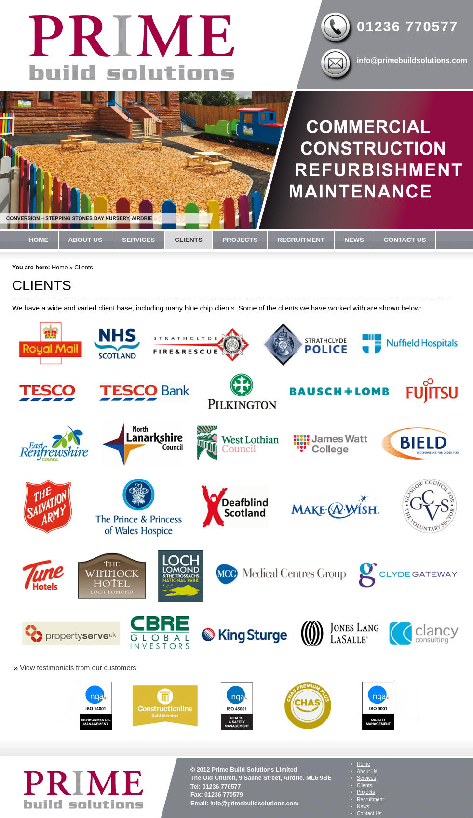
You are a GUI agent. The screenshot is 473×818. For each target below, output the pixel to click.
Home (39, 239)
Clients (189, 239)
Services (138, 239)
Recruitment (300, 239)
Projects (239, 239)
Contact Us (405, 239)
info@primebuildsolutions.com (412, 60)
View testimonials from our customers (78, 668)
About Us (85, 239)
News (354, 239)
